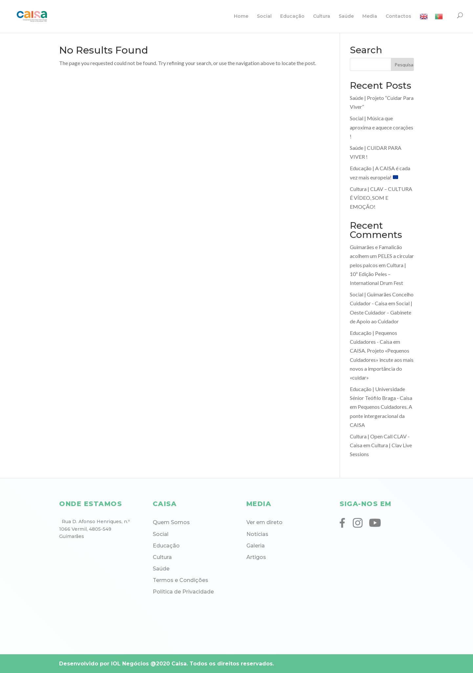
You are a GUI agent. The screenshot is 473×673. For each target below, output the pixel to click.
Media (369, 16)
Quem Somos (171, 522)
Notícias (257, 534)
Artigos (256, 557)
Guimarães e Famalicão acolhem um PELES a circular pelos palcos (382, 256)
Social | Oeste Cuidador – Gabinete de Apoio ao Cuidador (381, 312)
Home (241, 16)
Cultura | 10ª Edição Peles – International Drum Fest (378, 274)
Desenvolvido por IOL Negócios (104, 664)
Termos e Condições (180, 580)
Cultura (321, 16)
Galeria (255, 546)
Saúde (346, 16)
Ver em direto (264, 522)
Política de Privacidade (183, 592)
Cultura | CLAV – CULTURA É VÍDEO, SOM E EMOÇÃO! (381, 198)
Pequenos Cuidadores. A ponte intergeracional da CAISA (381, 416)
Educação (292, 16)
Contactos (398, 16)
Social (264, 16)
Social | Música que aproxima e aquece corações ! (381, 127)
